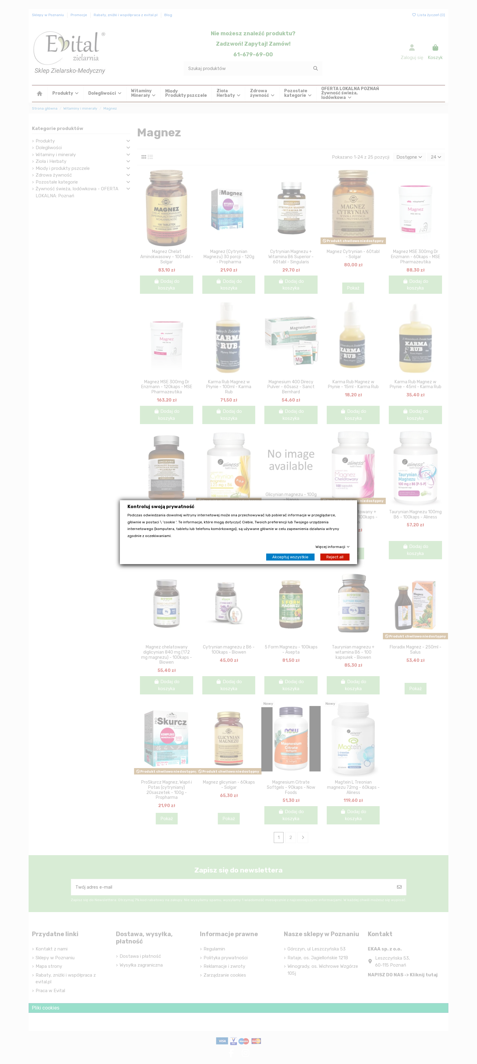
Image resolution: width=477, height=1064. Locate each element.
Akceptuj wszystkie (290, 556)
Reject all (334, 556)
